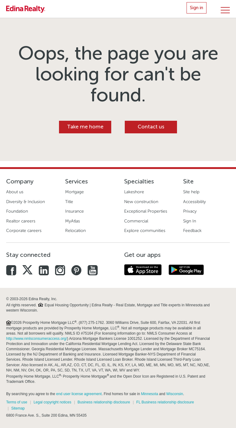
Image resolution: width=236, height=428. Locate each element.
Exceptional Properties (145, 211)
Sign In (189, 221)
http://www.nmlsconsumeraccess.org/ (36, 338)
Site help (191, 192)
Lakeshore (134, 192)
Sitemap (18, 408)
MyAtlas (72, 221)
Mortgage (74, 192)
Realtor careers (20, 221)
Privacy (190, 211)
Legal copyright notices (52, 402)
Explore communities (144, 230)
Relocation (75, 230)
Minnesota (149, 394)
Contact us (151, 127)
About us (14, 192)
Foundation (17, 211)
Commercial (136, 221)
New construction (141, 201)
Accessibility (194, 201)
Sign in (196, 7)
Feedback (192, 230)
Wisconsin (174, 394)
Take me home (85, 127)
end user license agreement (79, 394)
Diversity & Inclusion (25, 201)
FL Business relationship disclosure (165, 402)
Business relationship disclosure (103, 402)
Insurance (74, 211)
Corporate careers (23, 230)
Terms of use (16, 402)
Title (69, 201)
